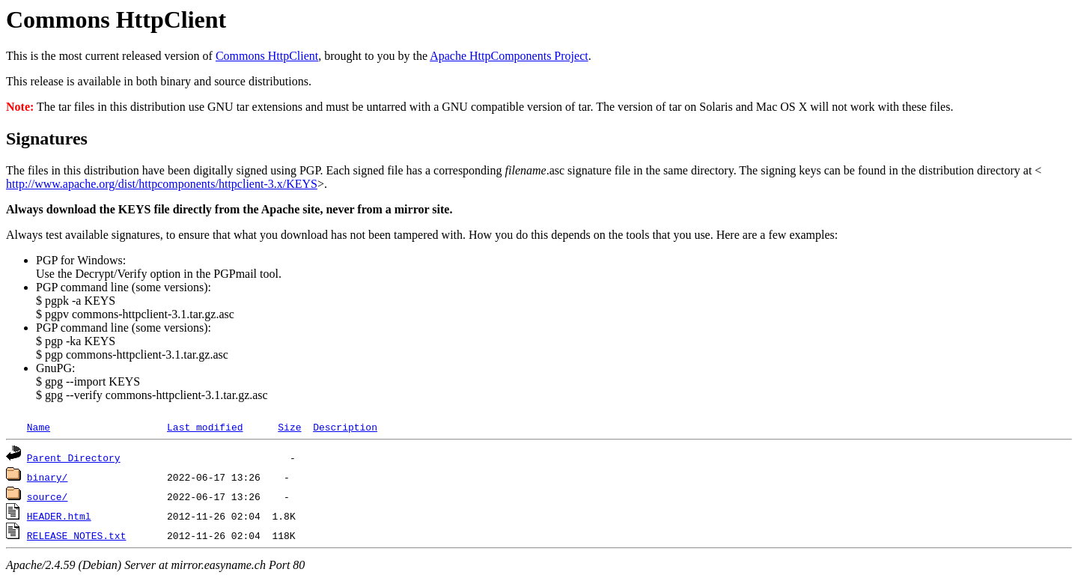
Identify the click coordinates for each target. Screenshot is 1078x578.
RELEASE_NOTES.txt (77, 535)
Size (289, 427)
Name (38, 427)
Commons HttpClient (267, 55)
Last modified (205, 427)
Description (345, 427)
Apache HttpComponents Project (509, 55)
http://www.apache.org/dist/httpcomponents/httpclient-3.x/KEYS (161, 183)
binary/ (47, 477)
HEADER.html (59, 516)
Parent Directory (74, 457)
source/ (47, 496)
